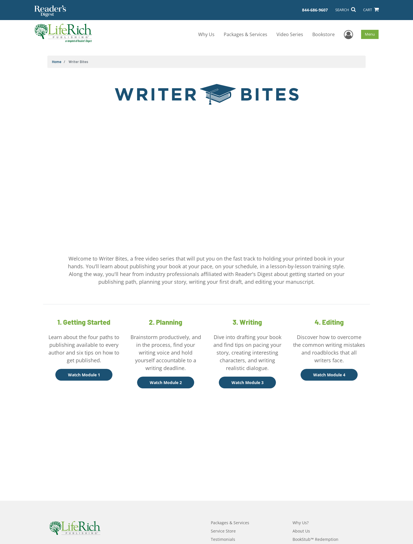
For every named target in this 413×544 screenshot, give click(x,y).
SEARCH (345, 9)
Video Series (289, 34)
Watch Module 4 (329, 374)
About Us (301, 531)
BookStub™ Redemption (315, 539)
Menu (370, 34)
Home (56, 61)
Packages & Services (245, 34)
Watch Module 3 (247, 382)
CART (371, 9)
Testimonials (223, 539)
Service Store (223, 531)
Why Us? (301, 522)
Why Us (206, 34)
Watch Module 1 (84, 374)
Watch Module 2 (166, 382)
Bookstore (323, 34)
